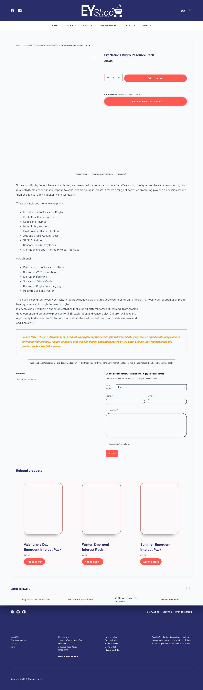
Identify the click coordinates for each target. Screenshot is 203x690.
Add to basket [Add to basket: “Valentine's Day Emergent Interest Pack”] (34, 561)
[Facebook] (12, 10)
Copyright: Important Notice (145, 101)
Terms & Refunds (112, 643)
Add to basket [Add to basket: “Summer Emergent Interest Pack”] (151, 561)
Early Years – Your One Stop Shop (36, 599)
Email (151, 396)
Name (109, 396)
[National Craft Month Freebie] (61, 599)
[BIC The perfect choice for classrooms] (108, 599)
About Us (87, 25)
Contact (14, 643)
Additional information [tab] (102, 174)
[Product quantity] (113, 77)
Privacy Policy (124, 444)
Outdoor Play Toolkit (170, 599)
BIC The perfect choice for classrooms (126, 599)
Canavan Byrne (35, 679)
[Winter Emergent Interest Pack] (101, 510)
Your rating (109, 387)
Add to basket (155, 78)
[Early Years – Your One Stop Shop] (15, 599)
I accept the (119, 444)
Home (54, 25)
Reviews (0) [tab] (122, 174)
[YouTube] (24, 611)
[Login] (183, 10)
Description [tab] (81, 174)
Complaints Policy (112, 646)
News (147, 25)
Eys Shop (70, 25)
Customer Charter (18, 640)
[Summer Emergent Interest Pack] (159, 510)
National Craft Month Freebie (80, 599)
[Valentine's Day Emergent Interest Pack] (43, 510)
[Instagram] (20, 10)
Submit (112, 453)
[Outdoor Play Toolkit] (154, 599)
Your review (112, 410)
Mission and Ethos (112, 650)
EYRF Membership (108, 25)
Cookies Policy (111, 640)
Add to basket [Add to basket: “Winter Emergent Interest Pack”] (93, 561)
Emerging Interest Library (128, 94)
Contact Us (129, 25)
